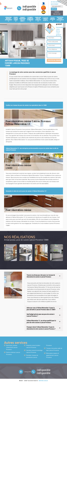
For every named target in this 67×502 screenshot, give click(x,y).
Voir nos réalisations (56, 13)
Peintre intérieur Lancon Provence (13, 353)
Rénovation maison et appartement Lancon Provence (52, 355)
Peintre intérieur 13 (52, 19)
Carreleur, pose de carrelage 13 (38, 19)
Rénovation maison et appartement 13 (8, 19)
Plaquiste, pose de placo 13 (45, 19)
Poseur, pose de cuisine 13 (16, 19)
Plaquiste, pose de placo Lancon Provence (33, 346)
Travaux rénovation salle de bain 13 (22, 19)
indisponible (29, 7)
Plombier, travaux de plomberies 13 (30, 19)
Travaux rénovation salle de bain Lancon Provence (54, 349)
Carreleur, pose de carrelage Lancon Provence (34, 351)
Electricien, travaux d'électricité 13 (60, 19)
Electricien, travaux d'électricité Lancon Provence (11, 347)
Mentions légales (43, 380)
